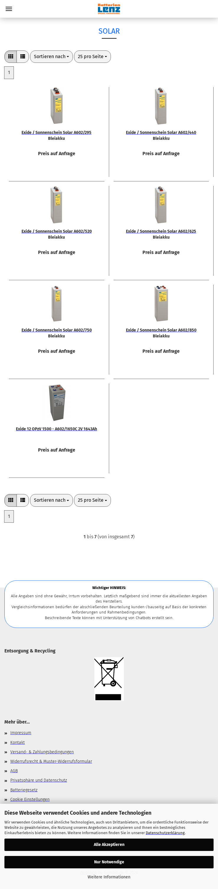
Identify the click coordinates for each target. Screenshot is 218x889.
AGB (14, 770)
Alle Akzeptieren (109, 844)
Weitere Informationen (109, 877)
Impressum (20, 732)
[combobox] (51, 56)
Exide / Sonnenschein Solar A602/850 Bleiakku (161, 333)
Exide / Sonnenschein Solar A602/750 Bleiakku (57, 333)
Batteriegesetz (23, 790)
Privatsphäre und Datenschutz (38, 780)
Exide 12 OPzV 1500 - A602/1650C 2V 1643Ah (56, 429)
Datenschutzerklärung (165, 833)
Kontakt (17, 742)
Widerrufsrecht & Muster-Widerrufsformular (51, 761)
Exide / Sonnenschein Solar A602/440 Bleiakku (161, 135)
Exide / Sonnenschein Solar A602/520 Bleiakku (57, 234)
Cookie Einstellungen (30, 799)
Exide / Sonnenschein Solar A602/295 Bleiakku (56, 135)
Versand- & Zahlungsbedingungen (42, 751)
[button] (10, 56)
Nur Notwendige (109, 862)
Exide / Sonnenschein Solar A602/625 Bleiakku (161, 234)
